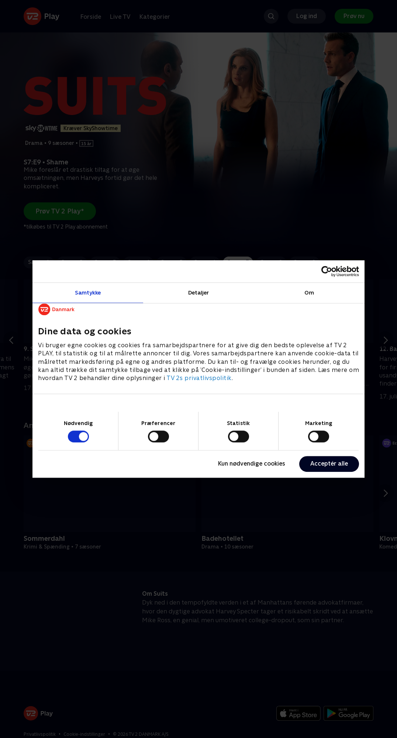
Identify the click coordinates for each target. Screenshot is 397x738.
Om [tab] (309, 292)
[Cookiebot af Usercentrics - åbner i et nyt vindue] (326, 271)
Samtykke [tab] (88, 292)
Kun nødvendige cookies (251, 463)
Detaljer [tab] (198, 292)
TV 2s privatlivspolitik (199, 378)
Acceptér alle (329, 463)
